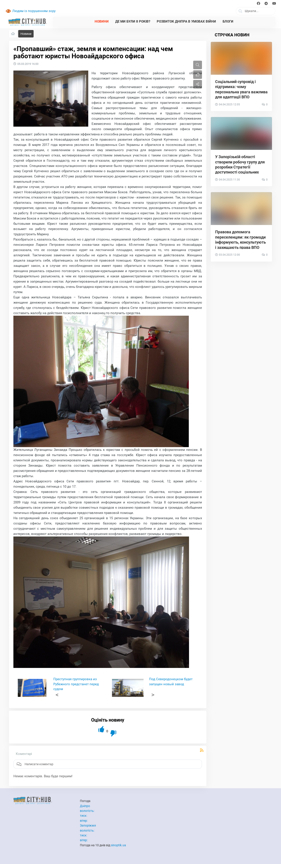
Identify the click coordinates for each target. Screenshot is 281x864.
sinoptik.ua (118, 845)
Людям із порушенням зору (34, 11)
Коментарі (24, 754)
